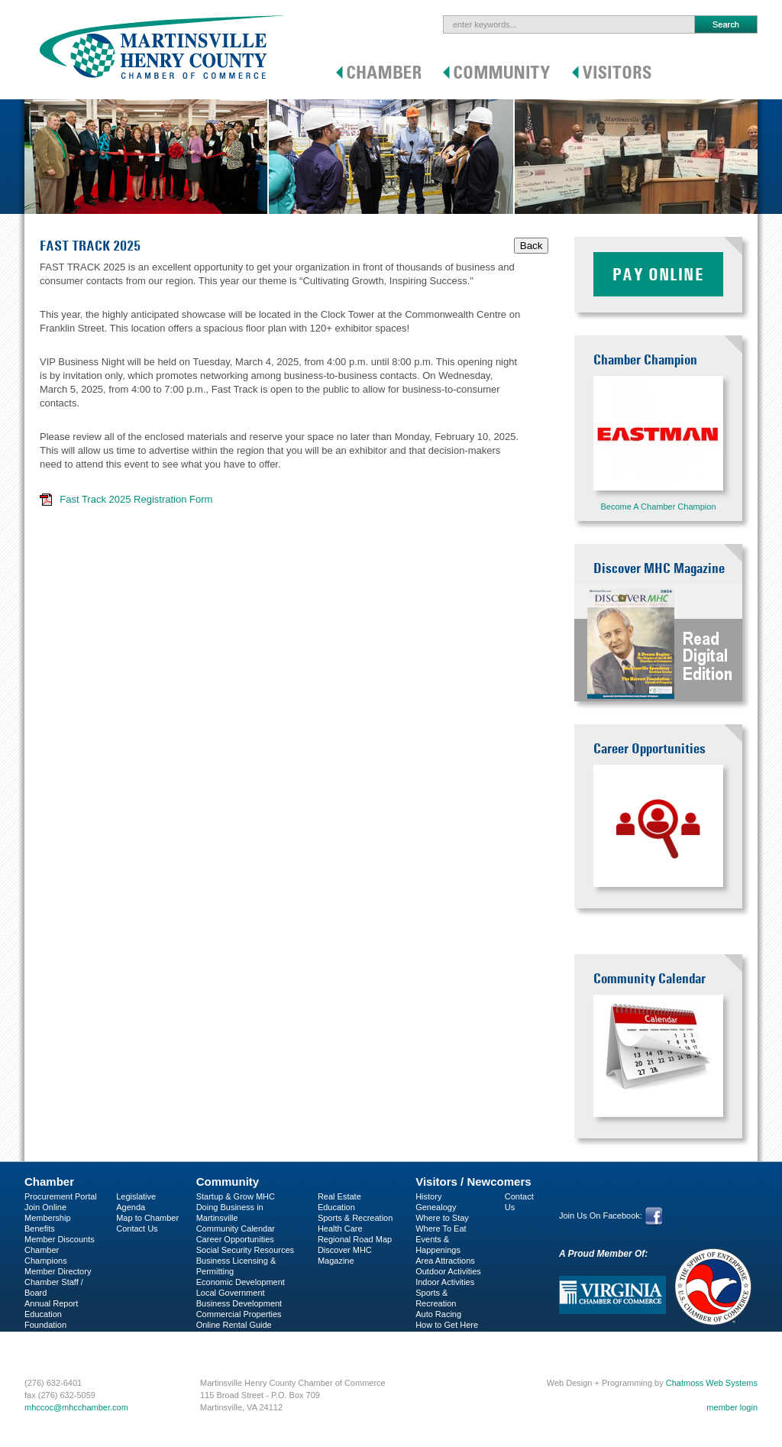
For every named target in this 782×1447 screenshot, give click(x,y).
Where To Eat (440, 1228)
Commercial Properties (239, 1314)
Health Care (340, 1228)
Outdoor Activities (448, 1271)
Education (336, 1207)
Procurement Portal (60, 1196)
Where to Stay (442, 1217)
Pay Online (658, 274)
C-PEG (37, 1335)
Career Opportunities (235, 1239)
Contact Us (136, 1228)
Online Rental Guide (234, 1324)
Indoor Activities (444, 1282)
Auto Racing (438, 1314)
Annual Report (51, 1303)
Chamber (49, 1181)
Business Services (58, 1346)
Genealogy (435, 1207)
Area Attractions (445, 1260)
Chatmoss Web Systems (712, 1382)
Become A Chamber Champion (658, 506)
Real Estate (339, 1196)
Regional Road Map (355, 1239)
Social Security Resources (245, 1249)
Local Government (230, 1292)
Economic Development (240, 1282)
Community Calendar (235, 1228)
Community (228, 1181)
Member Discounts (59, 1239)
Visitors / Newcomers (473, 1181)
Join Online (45, 1207)
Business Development (239, 1303)
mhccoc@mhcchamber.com (76, 1407)
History (428, 1196)
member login (732, 1407)
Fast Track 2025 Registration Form (136, 499)
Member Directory (57, 1271)
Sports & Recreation (355, 1217)
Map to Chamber (147, 1217)
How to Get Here (446, 1324)
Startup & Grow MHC (235, 1196)
